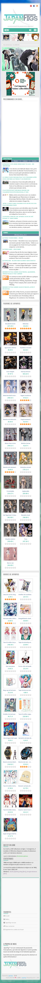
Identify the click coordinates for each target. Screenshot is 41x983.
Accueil (6, 916)
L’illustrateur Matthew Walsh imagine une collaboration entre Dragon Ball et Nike (16, 191)
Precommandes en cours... (13, 99)
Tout (6, 161)
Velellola (28, 864)
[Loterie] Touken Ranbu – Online (13, 238)
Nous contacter (8, 926)
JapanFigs (24, 977)
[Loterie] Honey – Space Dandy (12, 249)
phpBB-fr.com (11, 981)
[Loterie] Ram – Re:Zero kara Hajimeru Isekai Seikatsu (19, 260)
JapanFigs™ (10, 975)
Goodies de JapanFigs (11, 574)
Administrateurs (12, 856)
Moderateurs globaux (22, 856)
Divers (16, 161)
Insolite (34, 161)
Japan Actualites (7, 159)
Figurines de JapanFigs (11, 303)
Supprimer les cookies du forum (13, 929)
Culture (25, 161)
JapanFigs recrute (9, 923)
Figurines (5, 233)
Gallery (6, 919)
